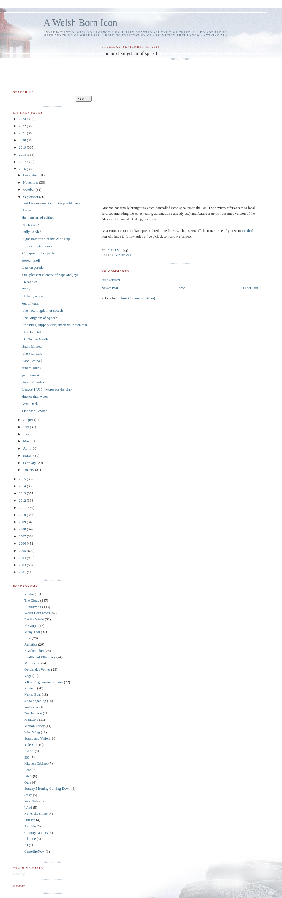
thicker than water (35, 396)
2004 (23, 558)
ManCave (123, 255)
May (27, 441)
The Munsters (32, 353)
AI (26, 845)
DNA (28, 776)
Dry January (33, 713)
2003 (23, 565)
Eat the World (34, 619)
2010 (23, 515)
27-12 (26, 289)
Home (180, 288)
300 (27, 757)
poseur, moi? (31, 260)
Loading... (20, 874)
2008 (23, 529)
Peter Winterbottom (36, 382)
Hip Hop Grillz (33, 332)
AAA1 (29, 751)
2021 (23, 133)
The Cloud (31, 600)
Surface (29, 820)
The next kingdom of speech (42, 310)
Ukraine (30, 839)
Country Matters (36, 832)
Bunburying (32, 607)
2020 (23, 140)
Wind (28, 807)
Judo (27, 638)
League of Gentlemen (37, 246)
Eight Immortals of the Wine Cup (46, 239)
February (30, 463)
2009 (23, 522)
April (27, 448)
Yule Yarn (31, 745)
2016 (23, 169)
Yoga (28, 676)
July (26, 427)
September (31, 197)
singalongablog (35, 701)
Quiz (27, 782)
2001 (23, 572)
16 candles (29, 282)
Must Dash (30, 404)
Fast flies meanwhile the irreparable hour (51, 203)
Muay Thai (32, 632)
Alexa (26, 210)
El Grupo (30, 625)
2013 (23, 493)
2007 (23, 536)
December (31, 175)
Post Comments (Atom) (138, 298)
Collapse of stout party (38, 253)
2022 (23, 126)
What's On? (30, 224)
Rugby (29, 594)
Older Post (250, 288)
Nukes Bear (32, 694)
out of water (30, 303)
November (31, 182)
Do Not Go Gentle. (35, 339)
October (29, 189)
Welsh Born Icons (37, 613)
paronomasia (31, 375)
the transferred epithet (37, 217)
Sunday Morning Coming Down (47, 788)
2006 (23, 543)
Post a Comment (110, 279)
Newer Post (109, 288)
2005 (23, 551)
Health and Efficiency (40, 657)
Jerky (28, 795)
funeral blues (31, 368)
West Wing (32, 732)
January (29, 470)
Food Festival (32, 361)
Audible (30, 826)
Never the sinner (36, 813)
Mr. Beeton (32, 663)
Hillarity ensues (33, 296)
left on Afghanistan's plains (43, 682)
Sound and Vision (37, 738)
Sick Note (31, 801)
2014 (23, 486)
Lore (27, 770)
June (27, 434)
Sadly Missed (31, 346)
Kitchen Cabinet (36, 763)
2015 (23, 479)
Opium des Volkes (37, 669)
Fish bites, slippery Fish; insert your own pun (54, 325)
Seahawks (31, 707)
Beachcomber (34, 651)
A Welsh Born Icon (80, 22)
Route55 (30, 688)
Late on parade (32, 267)
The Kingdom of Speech (39, 318)
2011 (23, 508)
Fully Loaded (31, 232)
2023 (23, 119)
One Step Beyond (34, 411)
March (28, 455)
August (28, 420)
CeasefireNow (34, 851)
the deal (247, 230)
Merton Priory (34, 726)
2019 (23, 147)
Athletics (30, 644)
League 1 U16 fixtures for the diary (47, 389)
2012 (23, 500)
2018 (23, 154)
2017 (23, 162)
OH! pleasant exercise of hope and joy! (50, 275)
